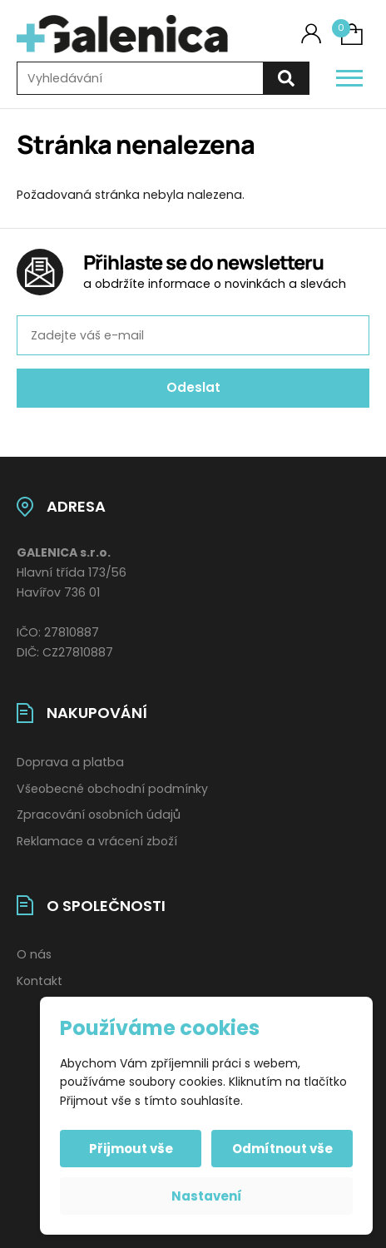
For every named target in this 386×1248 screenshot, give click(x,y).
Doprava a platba (70, 762)
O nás (34, 954)
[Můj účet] (311, 34)
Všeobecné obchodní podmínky (112, 788)
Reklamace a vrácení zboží (97, 841)
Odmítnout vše (282, 1148)
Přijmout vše (131, 1148)
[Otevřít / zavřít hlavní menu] (349, 78)
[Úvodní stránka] (122, 34)
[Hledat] (286, 79)
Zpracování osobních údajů (99, 814)
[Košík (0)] (351, 34)
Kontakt (39, 981)
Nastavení (206, 1196)
